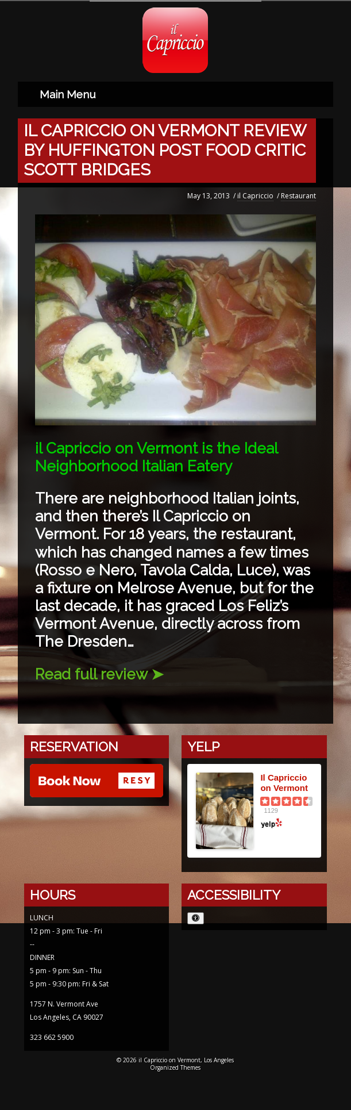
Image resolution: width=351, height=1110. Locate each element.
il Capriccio (255, 194)
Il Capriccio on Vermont (284, 781)
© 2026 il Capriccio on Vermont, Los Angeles (175, 1058)
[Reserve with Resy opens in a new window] (97, 780)
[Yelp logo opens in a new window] (286, 821)
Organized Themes (175, 1066)
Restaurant (298, 194)
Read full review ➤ (99, 672)
